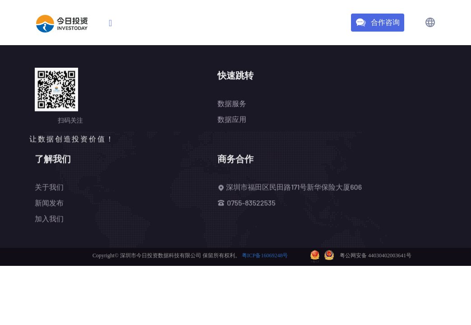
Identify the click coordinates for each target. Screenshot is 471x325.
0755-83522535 (251, 203)
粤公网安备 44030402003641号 (375, 255)
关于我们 (49, 187)
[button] (430, 22)
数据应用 (231, 120)
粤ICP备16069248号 (265, 255)
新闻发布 (49, 203)
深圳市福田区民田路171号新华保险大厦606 (289, 187)
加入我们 (49, 219)
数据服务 (231, 104)
